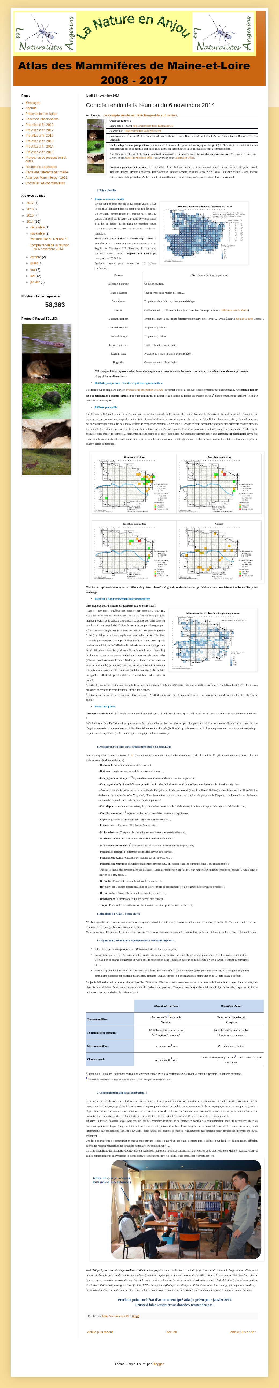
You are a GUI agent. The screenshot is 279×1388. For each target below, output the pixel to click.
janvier (35, 282)
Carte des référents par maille (46, 172)
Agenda (30, 108)
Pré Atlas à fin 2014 (39, 146)
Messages (32, 103)
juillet (34, 263)
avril (33, 276)
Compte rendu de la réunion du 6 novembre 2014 (49, 247)
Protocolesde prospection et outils (144, 389)
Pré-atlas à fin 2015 (39, 141)
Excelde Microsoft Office (140, 157)
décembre (38, 227)
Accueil (171, 1332)
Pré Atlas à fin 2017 (39, 130)
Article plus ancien (243, 1332)
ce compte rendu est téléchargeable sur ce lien (140, 115)
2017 (31, 203)
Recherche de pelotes (41, 167)
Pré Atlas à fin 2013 (39, 152)
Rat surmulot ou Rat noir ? (48, 239)
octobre (36, 257)
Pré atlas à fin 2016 (39, 135)
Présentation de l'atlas (41, 114)
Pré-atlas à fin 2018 (39, 125)
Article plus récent (100, 1332)
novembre (38, 233)
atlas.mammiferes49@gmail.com (143, 130)
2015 (31, 215)
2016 (31, 209)
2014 (31, 222)
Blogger (158, 1364)
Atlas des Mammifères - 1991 (46, 178)
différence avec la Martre (234, 310)
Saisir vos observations (41, 119)
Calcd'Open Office (184, 157)
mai (33, 270)
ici (131, 755)
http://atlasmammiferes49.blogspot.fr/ (153, 125)
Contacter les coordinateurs (45, 183)
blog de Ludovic (244, 318)
